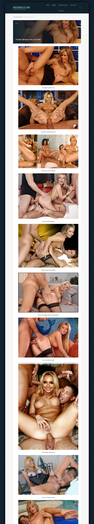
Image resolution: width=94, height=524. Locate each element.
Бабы (37, 5)
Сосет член (63, 5)
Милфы (44, 5)
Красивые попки (52, 5)
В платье (71, 5)
